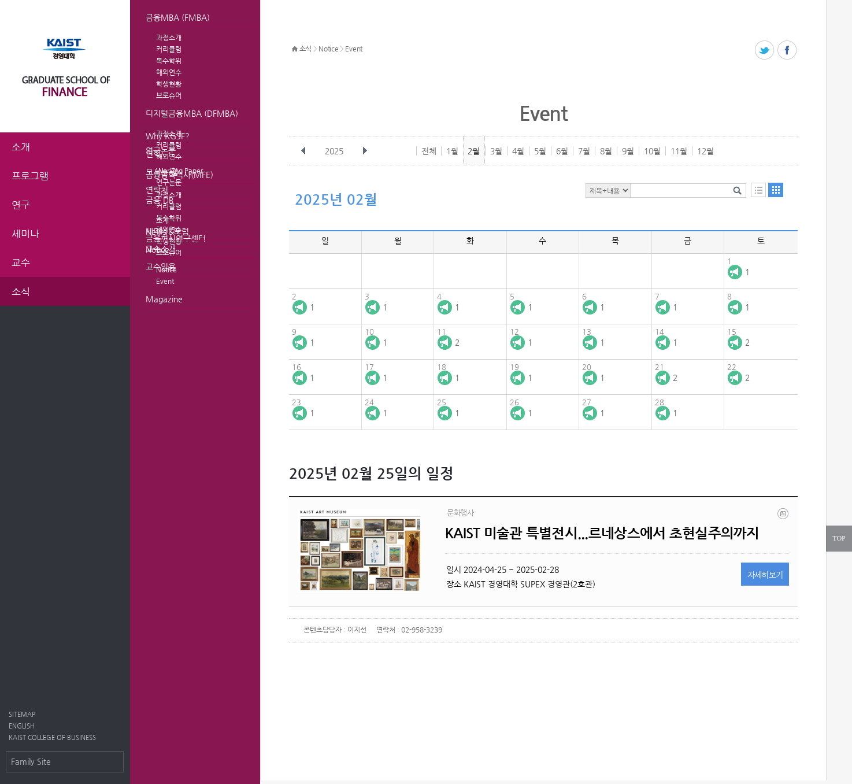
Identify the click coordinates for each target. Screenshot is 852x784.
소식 (305, 49)
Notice (157, 249)
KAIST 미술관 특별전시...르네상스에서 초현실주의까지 (602, 533)
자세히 (765, 574)
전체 (428, 151)
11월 (679, 151)
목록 (758, 190)
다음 (364, 150)
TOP (838, 538)
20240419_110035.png (784, 516)
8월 (606, 151)
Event (165, 281)
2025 (335, 151)
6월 (562, 151)
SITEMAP (22, 714)
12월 (705, 151)
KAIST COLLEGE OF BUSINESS (52, 737)
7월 (584, 151)
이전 (303, 150)
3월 (496, 151)
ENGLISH (22, 726)
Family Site (31, 761)
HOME (295, 49)
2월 (474, 151)
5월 (540, 151)
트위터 (765, 50)
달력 (775, 190)
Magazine (164, 299)
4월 (518, 151)
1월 (452, 151)
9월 (628, 151)
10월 (652, 151)
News (156, 231)
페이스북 (787, 50)
